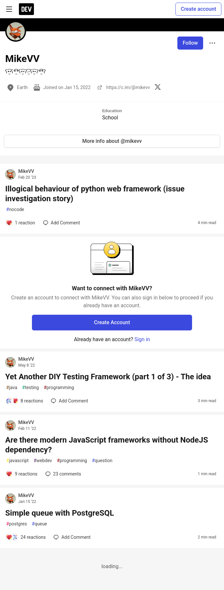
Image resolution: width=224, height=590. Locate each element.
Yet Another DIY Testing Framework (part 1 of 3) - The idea (108, 376)
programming (59, 387)
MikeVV (26, 171)
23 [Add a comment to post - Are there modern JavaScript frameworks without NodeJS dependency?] (62, 474)
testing (30, 387)
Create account (198, 9)
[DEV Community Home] (26, 9)
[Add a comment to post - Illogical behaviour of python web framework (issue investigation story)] (20, 223)
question (102, 460)
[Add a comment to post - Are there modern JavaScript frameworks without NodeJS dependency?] (21, 474)
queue (39, 524)
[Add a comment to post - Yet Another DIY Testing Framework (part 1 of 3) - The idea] (24, 401)
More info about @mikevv (112, 141)
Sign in (142, 339)
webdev (43, 460)
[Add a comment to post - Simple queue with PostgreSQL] (26, 537)
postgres (16, 524)
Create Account (112, 322)
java (11, 387)
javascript (17, 460)
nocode (15, 209)
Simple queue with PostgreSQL (59, 513)
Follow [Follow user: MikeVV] (190, 43)
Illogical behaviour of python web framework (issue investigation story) (95, 193)
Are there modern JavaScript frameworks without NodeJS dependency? (106, 444)
